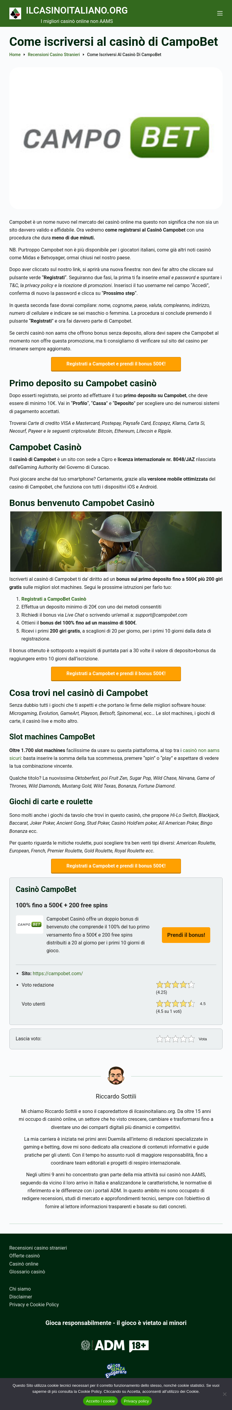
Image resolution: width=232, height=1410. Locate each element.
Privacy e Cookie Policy (34, 1304)
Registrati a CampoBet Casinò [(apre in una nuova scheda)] (53, 599)
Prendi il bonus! (186, 935)
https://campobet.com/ (58, 974)
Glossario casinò (27, 1272)
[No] (224, 1394)
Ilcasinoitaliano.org (79, 10)
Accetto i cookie (100, 1401)
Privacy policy (136, 1401)
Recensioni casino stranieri (38, 1248)
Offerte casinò (24, 1256)
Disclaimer (20, 1297)
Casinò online (23, 1264)
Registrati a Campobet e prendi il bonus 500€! (116, 364)
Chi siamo (20, 1289)
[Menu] (220, 13)
